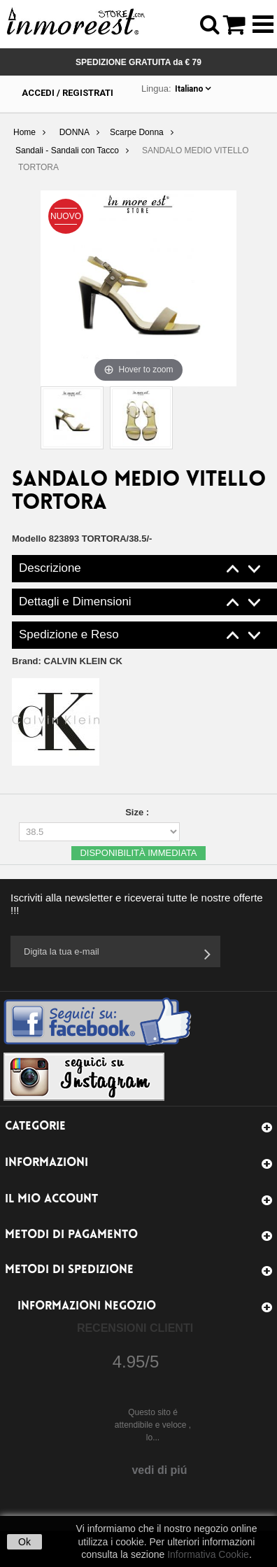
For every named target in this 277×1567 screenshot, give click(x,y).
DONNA (74, 132)
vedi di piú (159, 1470)
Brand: (67, 661)
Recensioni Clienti (135, 1328)
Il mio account (51, 1199)
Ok (24, 1541)
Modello (29, 538)
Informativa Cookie (208, 1554)
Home (24, 132)
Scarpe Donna (137, 132)
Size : (138, 812)
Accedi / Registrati (67, 92)
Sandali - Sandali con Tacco (67, 150)
